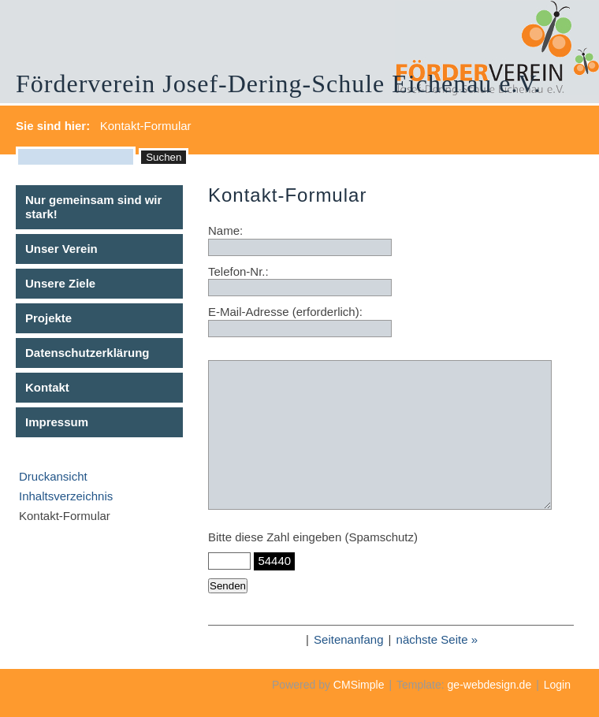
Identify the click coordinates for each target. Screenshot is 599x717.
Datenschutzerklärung (87, 352)
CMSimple (359, 684)
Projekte (48, 318)
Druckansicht (53, 476)
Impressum (56, 422)
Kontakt (47, 387)
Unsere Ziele (60, 283)
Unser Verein (61, 248)
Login (557, 684)
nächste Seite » (437, 639)
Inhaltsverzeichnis (66, 496)
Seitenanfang (348, 639)
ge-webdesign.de (490, 684)
